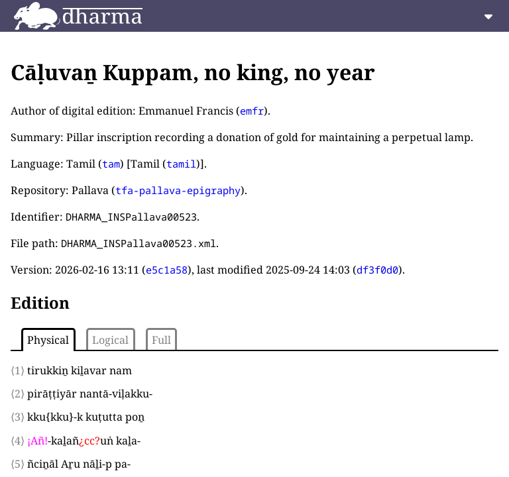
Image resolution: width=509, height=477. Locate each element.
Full (161, 340)
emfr (252, 110)
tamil (181, 163)
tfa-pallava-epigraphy (178, 190)
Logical (110, 340)
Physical (48, 340)
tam (111, 163)
